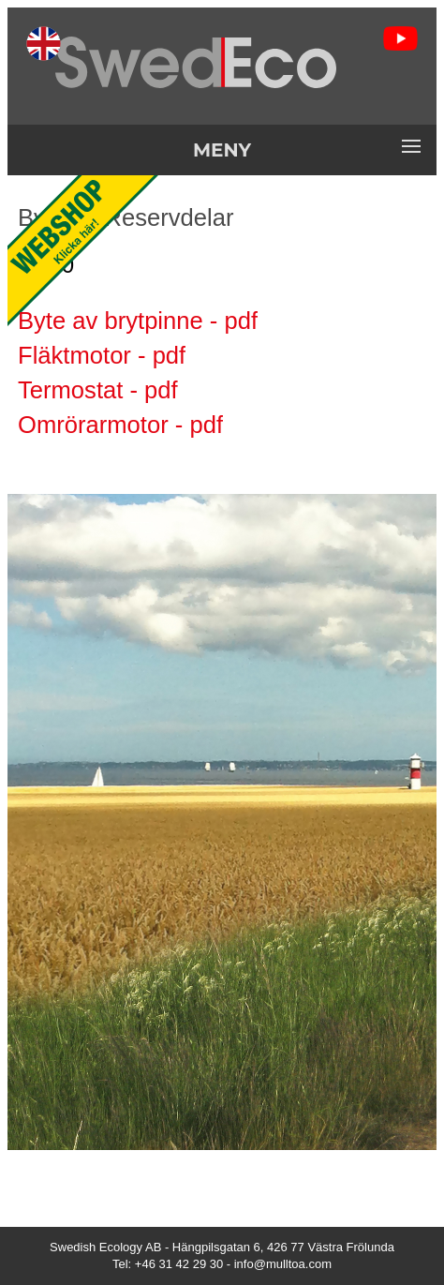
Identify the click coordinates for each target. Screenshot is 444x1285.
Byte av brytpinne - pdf (138, 320)
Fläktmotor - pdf (101, 355)
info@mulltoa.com (283, 1264)
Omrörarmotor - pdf (120, 424)
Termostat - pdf (98, 390)
